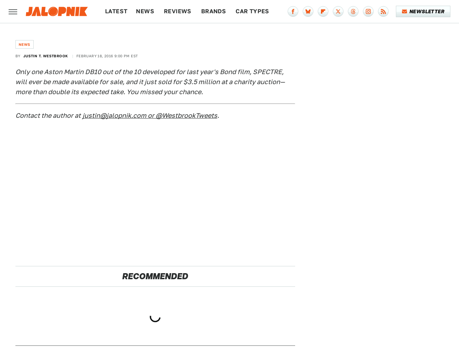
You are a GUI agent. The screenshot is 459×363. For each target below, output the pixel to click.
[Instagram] (368, 11)
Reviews (177, 11)
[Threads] (353, 11)
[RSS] (383, 11)
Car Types (252, 11)
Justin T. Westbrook (45, 56)
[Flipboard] (323, 11)
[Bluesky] (308, 11)
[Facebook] (293, 11)
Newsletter (423, 11)
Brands (213, 11)
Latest (116, 11)
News (145, 11)
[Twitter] (338, 11)
